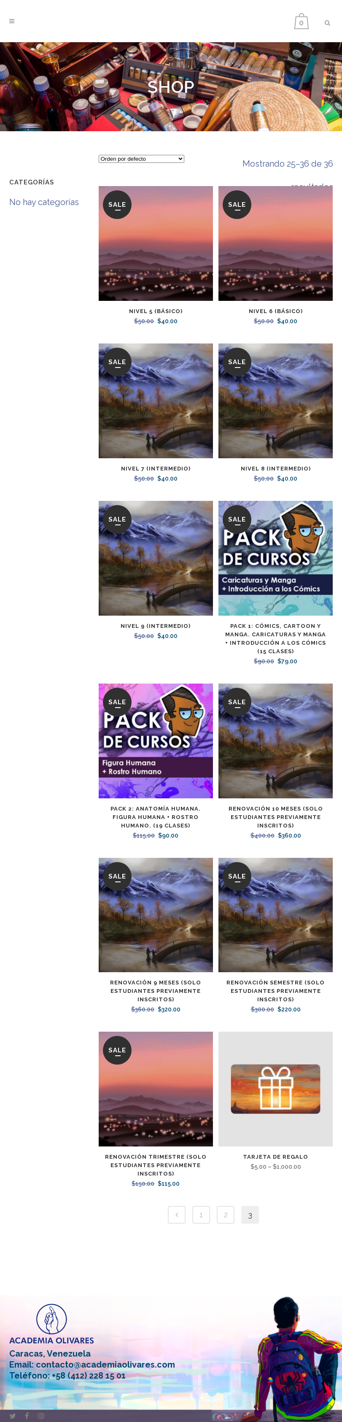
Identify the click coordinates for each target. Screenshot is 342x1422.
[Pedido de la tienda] (141, 159)
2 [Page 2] (226, 1214)
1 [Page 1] (201, 1214)
